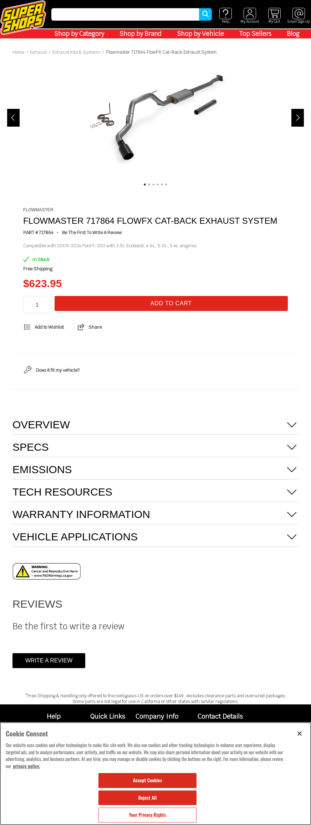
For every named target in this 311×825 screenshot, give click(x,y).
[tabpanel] (155, 117)
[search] (125, 14)
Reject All (147, 797)
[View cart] (274, 16)
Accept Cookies (147, 780)
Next (297, 118)
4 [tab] (158, 184)
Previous (13, 118)
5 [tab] (162, 184)
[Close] (299, 733)
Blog (293, 34)
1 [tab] (145, 184)
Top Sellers (255, 34)
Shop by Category (79, 34)
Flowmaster (38, 209)
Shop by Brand (140, 34)
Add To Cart (171, 303)
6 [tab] (166, 184)
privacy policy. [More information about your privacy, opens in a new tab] (26, 766)
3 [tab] (153, 184)
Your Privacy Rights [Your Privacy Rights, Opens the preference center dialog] (147, 814)
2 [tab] (149, 184)
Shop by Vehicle (200, 34)
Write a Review (48, 660)
